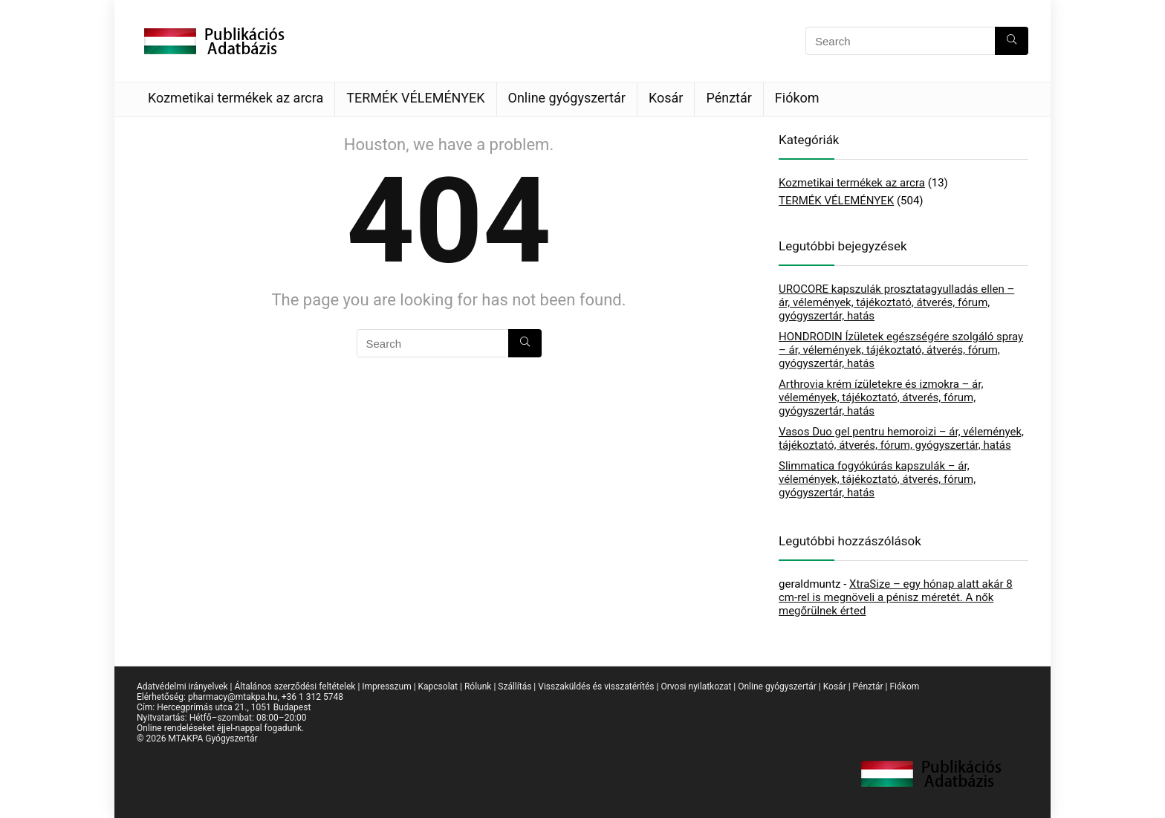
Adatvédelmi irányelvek (182, 686)
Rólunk (477, 686)
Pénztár (728, 98)
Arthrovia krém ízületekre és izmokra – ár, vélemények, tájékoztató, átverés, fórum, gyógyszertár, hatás (881, 397)
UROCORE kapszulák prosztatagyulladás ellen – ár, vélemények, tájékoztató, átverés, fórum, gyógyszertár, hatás (896, 302)
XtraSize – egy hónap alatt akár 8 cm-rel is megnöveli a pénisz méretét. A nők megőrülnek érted (896, 597)
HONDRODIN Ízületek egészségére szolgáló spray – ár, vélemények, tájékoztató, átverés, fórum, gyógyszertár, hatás (901, 350)
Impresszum (386, 686)
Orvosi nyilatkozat (696, 686)
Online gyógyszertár (567, 98)
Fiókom (797, 98)
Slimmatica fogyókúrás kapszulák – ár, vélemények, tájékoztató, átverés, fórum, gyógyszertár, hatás (877, 479)
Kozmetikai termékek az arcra (235, 98)
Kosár (666, 98)
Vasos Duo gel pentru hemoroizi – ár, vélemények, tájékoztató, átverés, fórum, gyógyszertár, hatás (901, 438)
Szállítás (514, 686)
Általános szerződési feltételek (294, 686)
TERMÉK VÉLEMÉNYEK (415, 98)
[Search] (1011, 41)
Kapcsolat (438, 686)
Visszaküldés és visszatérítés (596, 686)
